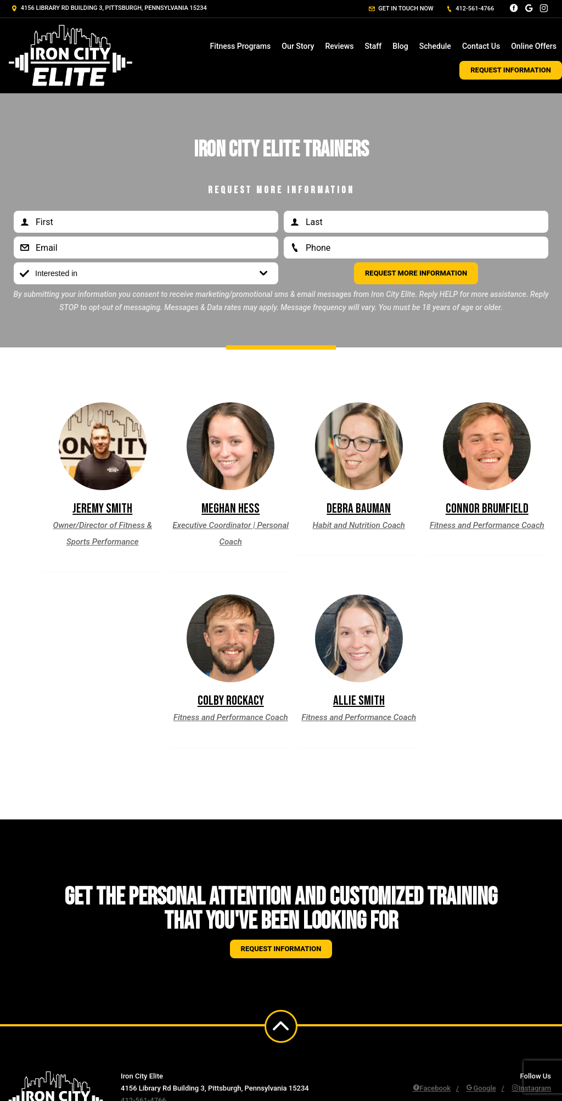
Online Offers (534, 46)
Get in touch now (401, 8)
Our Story (298, 46)
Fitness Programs (240, 46)
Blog (400, 46)
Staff (373, 46)
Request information (281, 949)
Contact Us (481, 46)
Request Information (510, 70)
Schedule (435, 46)
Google (481, 1088)
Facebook (432, 1088)
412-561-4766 (470, 8)
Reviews (339, 46)
